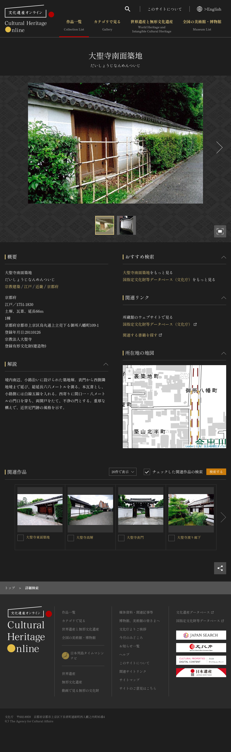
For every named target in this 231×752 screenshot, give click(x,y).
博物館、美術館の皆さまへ (139, 620)
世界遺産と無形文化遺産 (151, 26)
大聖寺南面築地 (136, 272)
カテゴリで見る (107, 26)
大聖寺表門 (135, 537)
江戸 (28, 286)
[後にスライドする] (219, 147)
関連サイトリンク (132, 671)
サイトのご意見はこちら (137, 688)
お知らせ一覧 (129, 646)
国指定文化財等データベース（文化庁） (157, 279)
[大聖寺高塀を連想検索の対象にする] (71, 538)
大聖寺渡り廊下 (189, 537)
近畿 (39, 286)
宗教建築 (12, 286)
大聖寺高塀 (84, 537)
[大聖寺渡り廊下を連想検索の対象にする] (171, 538)
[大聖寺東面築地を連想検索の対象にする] (20, 538)
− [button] (129, 379)
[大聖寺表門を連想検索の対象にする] (121, 538)
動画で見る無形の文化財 (80, 690)
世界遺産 (68, 673)
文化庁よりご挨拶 (132, 629)
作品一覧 (74, 26)
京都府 (52, 286)
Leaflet (190, 446)
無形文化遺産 (72, 682)
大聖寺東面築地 (38, 537)
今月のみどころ (131, 637)
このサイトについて (164, 9)
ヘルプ (124, 654)
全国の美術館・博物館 (202, 26)
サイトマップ (129, 679)
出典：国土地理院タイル (210, 446)
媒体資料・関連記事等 (136, 612)
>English (209, 9)
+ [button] (129, 371)
